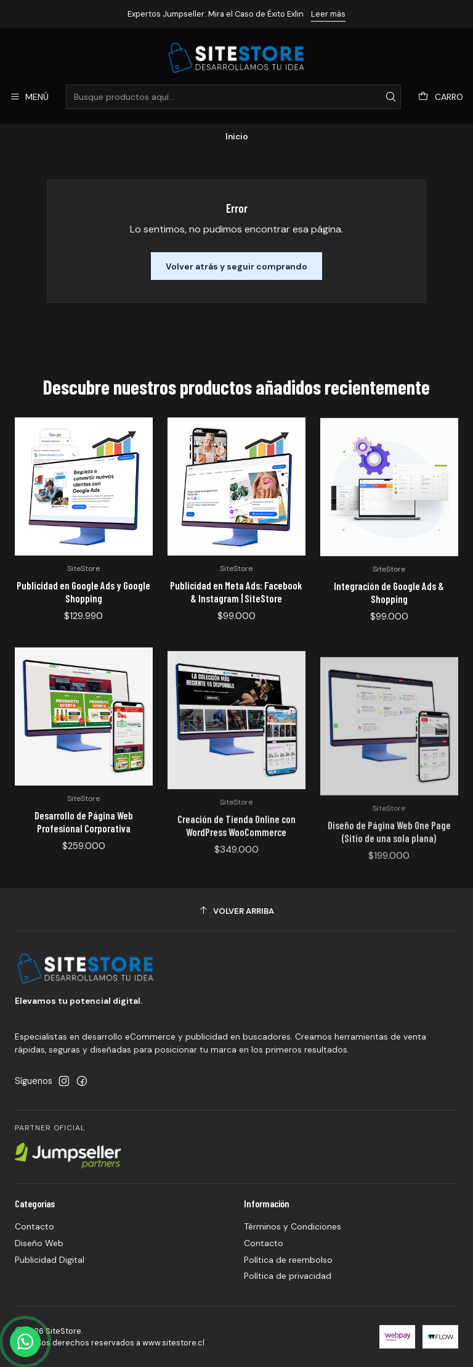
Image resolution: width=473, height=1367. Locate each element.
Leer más (328, 14)
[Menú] (29, 97)
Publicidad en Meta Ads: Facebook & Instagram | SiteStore (236, 613)
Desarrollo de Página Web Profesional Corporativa (83, 872)
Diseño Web (39, 1243)
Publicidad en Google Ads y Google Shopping (83, 604)
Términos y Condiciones (292, 1226)
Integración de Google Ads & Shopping (389, 628)
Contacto (34, 1226)
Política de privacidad (287, 1275)
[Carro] (441, 97)
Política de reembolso (288, 1259)
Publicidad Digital (49, 1259)
